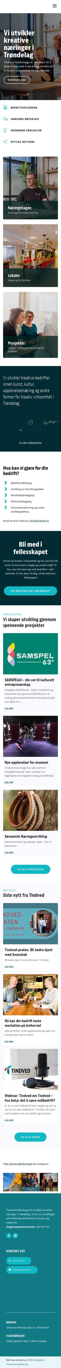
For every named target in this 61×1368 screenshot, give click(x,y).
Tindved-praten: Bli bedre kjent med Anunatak (29, 952)
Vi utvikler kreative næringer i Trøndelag (19, 51)
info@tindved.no (39, 520)
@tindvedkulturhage (20, 1164)
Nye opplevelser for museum (26, 762)
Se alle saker (30, 1137)
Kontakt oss (17, 87)
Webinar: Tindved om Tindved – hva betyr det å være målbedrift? (30, 1098)
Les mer (9, 708)
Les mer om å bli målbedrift (30, 590)
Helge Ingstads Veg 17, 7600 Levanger (26, 1341)
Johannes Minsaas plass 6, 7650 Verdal (27, 1327)
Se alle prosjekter (31, 869)
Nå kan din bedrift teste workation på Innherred (23, 1023)
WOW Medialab (35, 1360)
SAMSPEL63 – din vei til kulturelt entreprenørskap (29, 682)
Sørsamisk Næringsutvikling (26, 836)
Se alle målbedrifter (30, 442)
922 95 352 (19, 1260)
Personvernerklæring (17, 1364)
